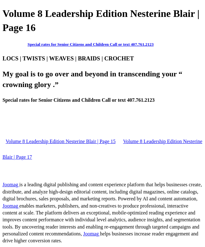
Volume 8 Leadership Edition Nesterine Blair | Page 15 (60, 141)
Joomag (11, 184)
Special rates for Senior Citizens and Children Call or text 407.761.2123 (91, 44)
